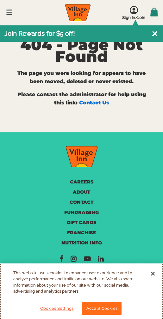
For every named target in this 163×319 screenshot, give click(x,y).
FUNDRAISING (81, 212)
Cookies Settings (56, 310)
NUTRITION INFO (81, 243)
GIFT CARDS (81, 222)
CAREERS (81, 182)
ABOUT (81, 192)
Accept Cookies (101, 310)
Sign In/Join (133, 17)
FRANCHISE (81, 233)
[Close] (153, 275)
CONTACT (81, 202)
